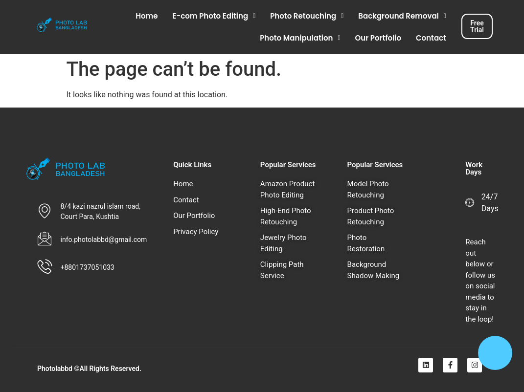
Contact (431, 38)
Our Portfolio (378, 38)
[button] (214, 16)
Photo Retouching (306, 16)
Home (147, 16)
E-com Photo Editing (214, 16)
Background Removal (402, 16)
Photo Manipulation (300, 38)
